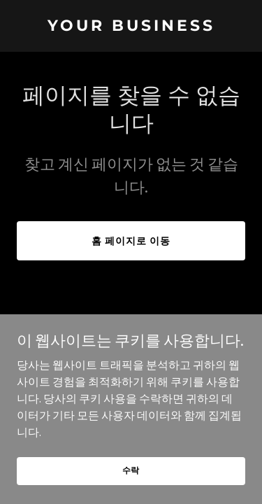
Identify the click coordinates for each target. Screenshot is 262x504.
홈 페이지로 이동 (131, 240)
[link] (131, 27)
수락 (131, 470)
